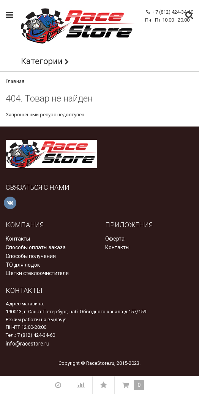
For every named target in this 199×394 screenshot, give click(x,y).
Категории (42, 61)
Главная (15, 81)
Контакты (18, 239)
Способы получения (31, 256)
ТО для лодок (23, 265)
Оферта (115, 239)
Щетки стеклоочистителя (37, 273)
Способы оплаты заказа (36, 247)
